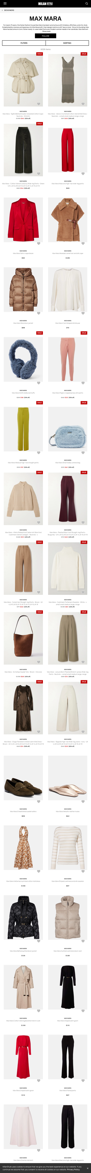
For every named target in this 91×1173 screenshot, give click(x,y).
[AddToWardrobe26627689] (39, 872)
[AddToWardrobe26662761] (39, 104)
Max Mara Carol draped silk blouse (67, 323)
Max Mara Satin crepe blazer (23, 253)
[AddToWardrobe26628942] (39, 593)
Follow (45, 36)
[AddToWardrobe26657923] (83, 104)
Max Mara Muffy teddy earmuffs (23, 393)
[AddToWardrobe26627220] (39, 1011)
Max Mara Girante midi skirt (23, 1160)
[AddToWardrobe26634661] (39, 383)
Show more (46, 31)
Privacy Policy (73, 1169)
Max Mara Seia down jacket (23, 323)
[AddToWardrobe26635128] (83, 174)
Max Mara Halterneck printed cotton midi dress (23, 881)
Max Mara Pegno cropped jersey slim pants (67, 393)
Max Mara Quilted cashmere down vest (68, 951)
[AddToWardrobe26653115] (39, 174)
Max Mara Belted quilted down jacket (23, 951)
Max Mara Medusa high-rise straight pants (23, 462)
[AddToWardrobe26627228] (83, 872)
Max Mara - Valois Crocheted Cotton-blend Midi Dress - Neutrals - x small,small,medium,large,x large (68, 115)
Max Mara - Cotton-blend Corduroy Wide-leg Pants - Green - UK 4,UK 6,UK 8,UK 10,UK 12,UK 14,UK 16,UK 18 (23, 184)
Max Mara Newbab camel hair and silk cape (67, 253)
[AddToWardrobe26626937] (83, 1081)
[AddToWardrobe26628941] (83, 593)
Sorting (67, 43)
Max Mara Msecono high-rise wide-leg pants (68, 183)
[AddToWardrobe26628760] (39, 662)
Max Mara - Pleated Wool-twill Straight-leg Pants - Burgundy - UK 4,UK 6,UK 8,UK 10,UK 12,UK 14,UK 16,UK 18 (68, 533)
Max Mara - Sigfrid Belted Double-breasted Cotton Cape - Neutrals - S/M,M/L (23, 115)
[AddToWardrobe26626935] (39, 1151)
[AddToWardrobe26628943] (83, 523)
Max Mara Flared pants (68, 1090)
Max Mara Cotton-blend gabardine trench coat (23, 1021)
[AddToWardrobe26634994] (39, 314)
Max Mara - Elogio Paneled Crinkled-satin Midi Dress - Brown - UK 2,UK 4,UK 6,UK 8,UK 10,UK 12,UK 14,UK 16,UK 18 (23, 743)
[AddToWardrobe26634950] (83, 314)
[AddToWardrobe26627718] (39, 802)
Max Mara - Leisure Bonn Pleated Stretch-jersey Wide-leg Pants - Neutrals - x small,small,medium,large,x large (67, 673)
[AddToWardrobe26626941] (83, 1011)
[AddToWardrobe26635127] (39, 244)
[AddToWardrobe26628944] (39, 523)
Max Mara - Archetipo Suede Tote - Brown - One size (23, 672)
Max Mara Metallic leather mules (67, 811)
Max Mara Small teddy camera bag (67, 462)
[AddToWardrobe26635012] (83, 244)
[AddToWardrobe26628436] (83, 662)
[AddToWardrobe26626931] (83, 1151)
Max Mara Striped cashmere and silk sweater (68, 881)
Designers (9, 10)
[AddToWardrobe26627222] (39, 941)
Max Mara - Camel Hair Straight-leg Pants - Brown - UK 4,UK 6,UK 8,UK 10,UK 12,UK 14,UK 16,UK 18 (23, 603)
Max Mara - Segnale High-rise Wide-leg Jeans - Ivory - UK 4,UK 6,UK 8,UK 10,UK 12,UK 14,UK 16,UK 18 (67, 743)
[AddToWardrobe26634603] (39, 453)
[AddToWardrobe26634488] (83, 453)
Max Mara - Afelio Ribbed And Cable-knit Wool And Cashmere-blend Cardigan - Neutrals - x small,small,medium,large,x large (23, 534)
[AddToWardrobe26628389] (39, 732)
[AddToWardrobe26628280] (83, 732)
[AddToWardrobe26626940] (39, 1081)
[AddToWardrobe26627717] (83, 802)
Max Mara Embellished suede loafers (23, 811)
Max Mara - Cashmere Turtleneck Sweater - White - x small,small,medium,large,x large (68, 603)
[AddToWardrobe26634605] (83, 383)
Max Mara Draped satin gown (67, 1021)
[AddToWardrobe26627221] (83, 941)
